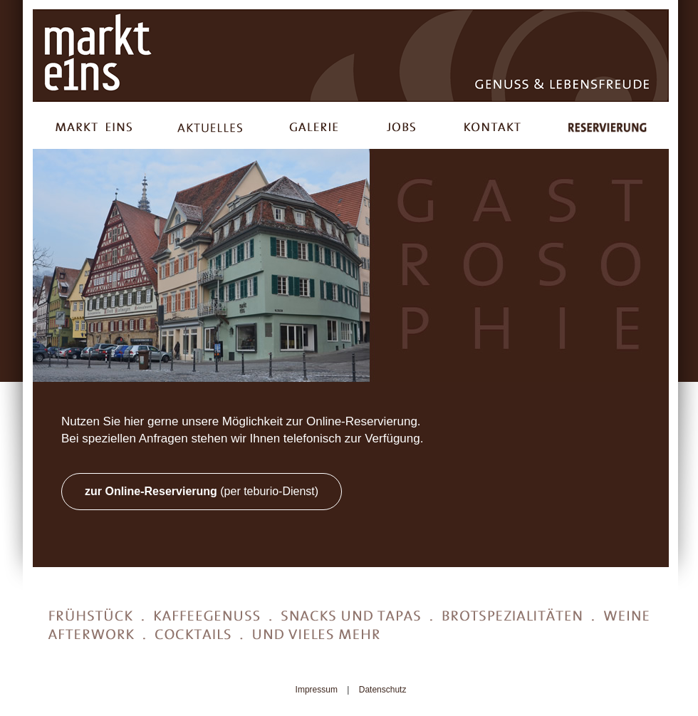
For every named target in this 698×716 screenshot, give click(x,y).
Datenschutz (383, 690)
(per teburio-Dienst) (201, 491)
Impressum (317, 690)
